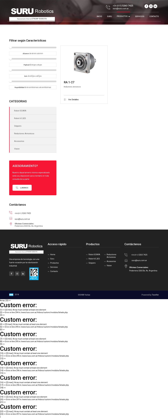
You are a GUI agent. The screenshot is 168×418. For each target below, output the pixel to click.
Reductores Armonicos (24, 133)
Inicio (99, 16)
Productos (122, 16)
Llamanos (22, 188)
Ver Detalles (71, 99)
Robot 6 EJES (20, 118)
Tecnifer (155, 295)
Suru (109, 16)
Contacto (154, 16)
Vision (17, 149)
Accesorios (19, 141)
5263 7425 (23, 213)
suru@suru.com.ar (121, 8)
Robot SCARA (20, 111)
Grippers (17, 126)
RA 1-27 (69, 82)
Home (52, 254)
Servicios (139, 16)
